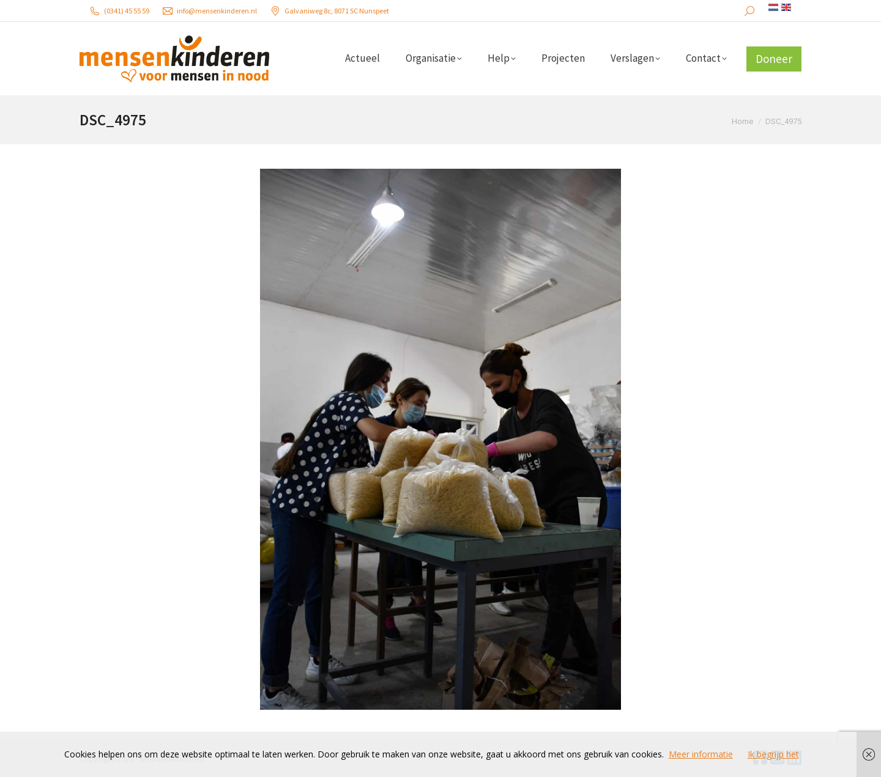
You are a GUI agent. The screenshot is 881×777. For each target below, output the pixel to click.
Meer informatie (701, 754)
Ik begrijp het (773, 754)
